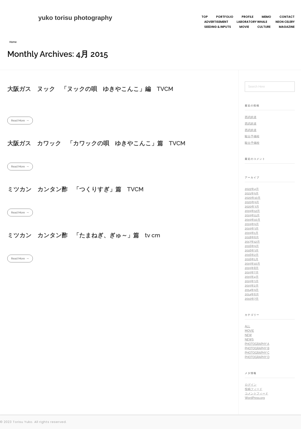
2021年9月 (252, 193)
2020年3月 (252, 206)
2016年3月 (252, 250)
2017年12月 (252, 241)
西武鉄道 (250, 117)
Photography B (257, 348)
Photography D (257, 357)
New (248, 335)
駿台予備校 (252, 136)
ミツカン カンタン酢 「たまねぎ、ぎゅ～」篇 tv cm (83, 235)
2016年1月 (251, 259)
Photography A (257, 344)
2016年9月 (252, 246)
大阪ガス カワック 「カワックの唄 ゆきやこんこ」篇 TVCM (96, 143)
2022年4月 (252, 189)
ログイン (250, 384)
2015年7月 (252, 272)
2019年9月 (252, 224)
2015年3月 (252, 281)
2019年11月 (252, 215)
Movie (249, 330)
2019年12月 (252, 211)
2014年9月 (252, 290)
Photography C (257, 352)
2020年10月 (252, 197)
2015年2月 (252, 285)
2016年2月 (252, 255)
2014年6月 (252, 294)
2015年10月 (252, 263)
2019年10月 (252, 219)
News (249, 339)
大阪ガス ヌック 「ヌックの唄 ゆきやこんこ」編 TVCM (90, 89)
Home (13, 42)
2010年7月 (252, 298)
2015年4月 (252, 276)
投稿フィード (253, 389)
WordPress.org (255, 398)
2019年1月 (251, 233)
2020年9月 (252, 202)
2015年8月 (252, 268)
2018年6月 (252, 237)
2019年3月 (252, 228)
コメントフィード (256, 393)
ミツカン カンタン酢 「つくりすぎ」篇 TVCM (75, 189)
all (247, 326)
